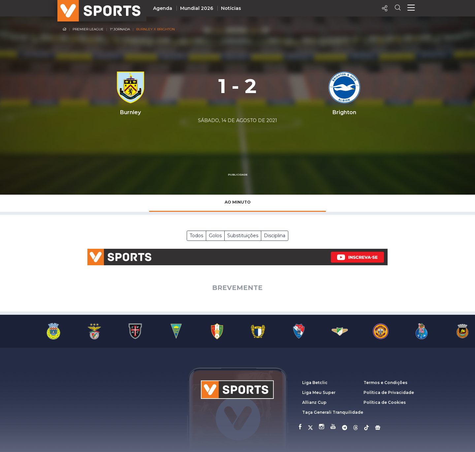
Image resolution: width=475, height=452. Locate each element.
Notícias (231, 8)
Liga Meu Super (318, 392)
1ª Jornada (120, 29)
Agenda (162, 8)
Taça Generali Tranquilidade (332, 412)
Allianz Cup (314, 402)
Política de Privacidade (389, 392)
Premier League (88, 29)
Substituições (242, 236)
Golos (215, 236)
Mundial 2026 (196, 8)
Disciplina (274, 236)
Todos (196, 236)
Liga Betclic (315, 382)
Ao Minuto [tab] (238, 202)
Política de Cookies (385, 402)
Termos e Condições (385, 382)
